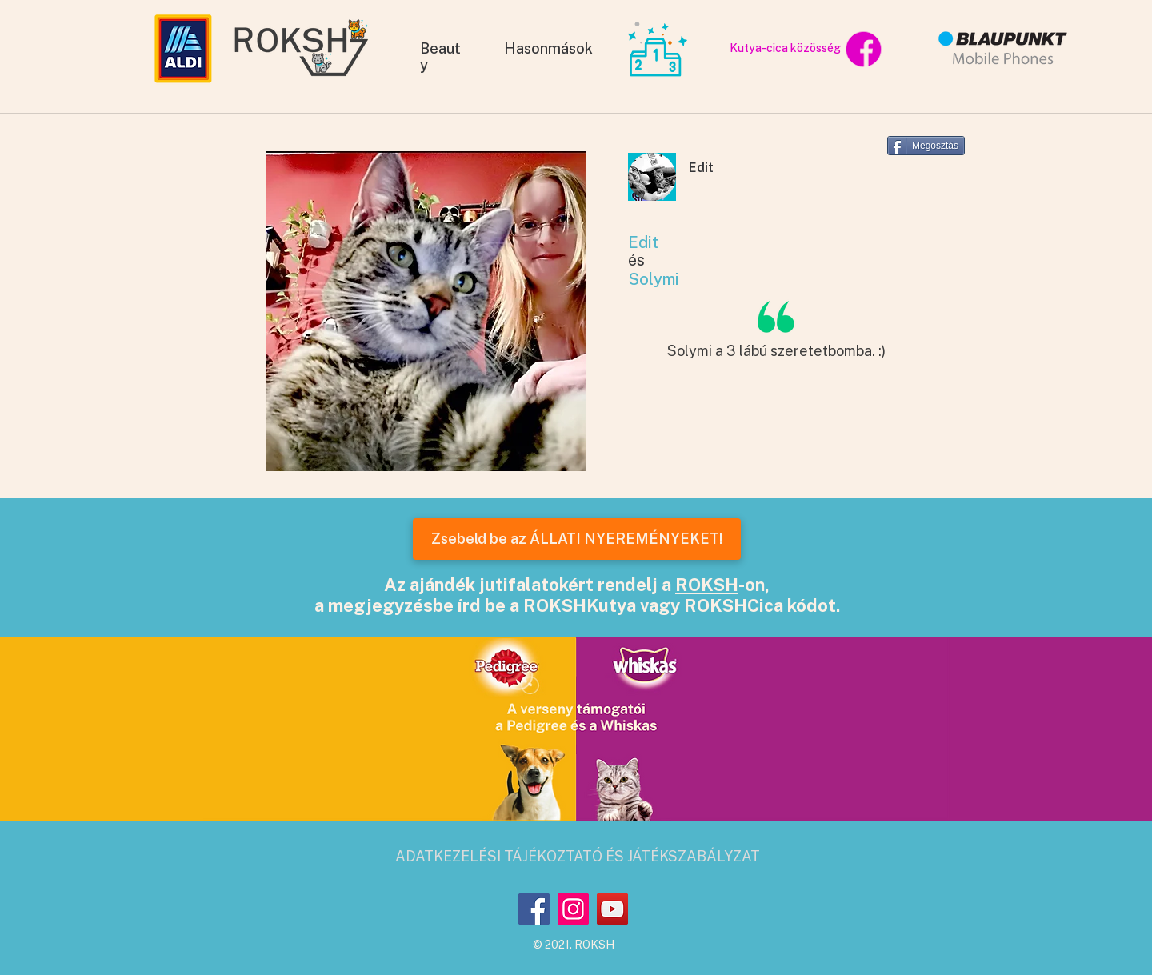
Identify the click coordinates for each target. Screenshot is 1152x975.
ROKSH (706, 584)
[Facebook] (534, 909)
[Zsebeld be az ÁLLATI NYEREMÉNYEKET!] (577, 539)
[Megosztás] (926, 145)
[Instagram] (573, 909)
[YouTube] (612, 909)
